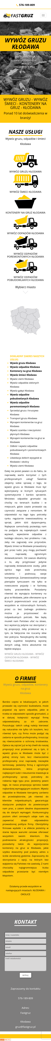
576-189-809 (25, 5)
